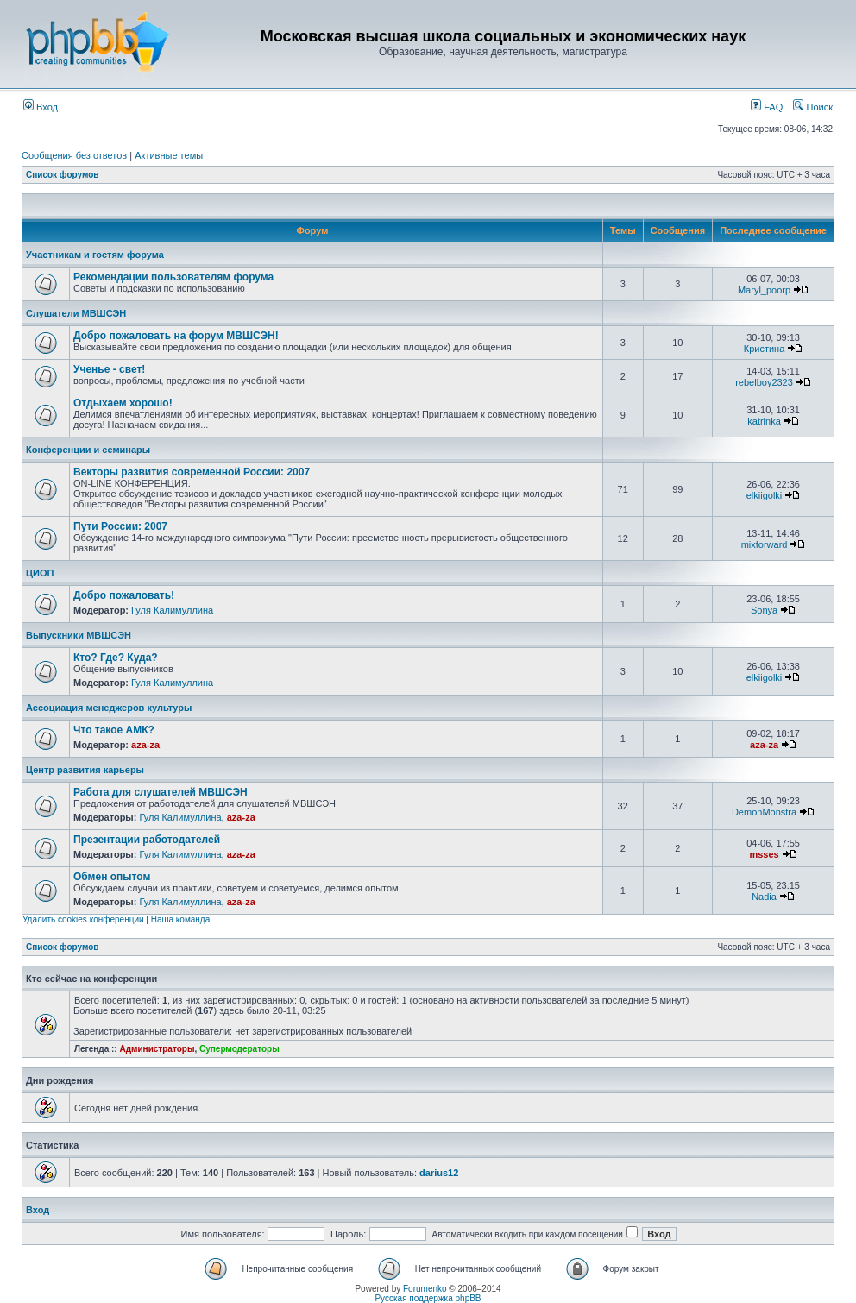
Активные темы (169, 155)
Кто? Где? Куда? (115, 658)
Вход (40, 107)
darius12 (438, 1173)
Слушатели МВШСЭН (76, 313)
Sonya (764, 610)
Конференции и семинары (88, 449)
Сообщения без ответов (74, 155)
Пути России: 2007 (120, 526)
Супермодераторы (239, 1049)
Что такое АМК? (113, 730)
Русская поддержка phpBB (427, 1298)
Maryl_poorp (764, 290)
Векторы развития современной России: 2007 (191, 472)
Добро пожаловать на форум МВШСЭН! (176, 336)
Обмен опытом (111, 877)
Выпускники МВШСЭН (78, 635)
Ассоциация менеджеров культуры (109, 707)
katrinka (764, 421)
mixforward (764, 544)
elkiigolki (764, 495)
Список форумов (62, 174)
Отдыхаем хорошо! (123, 403)
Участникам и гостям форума (95, 254)
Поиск (813, 107)
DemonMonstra (764, 812)
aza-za (145, 745)
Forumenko (425, 1289)
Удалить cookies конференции (83, 919)
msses (763, 854)
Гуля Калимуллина (172, 610)
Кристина (764, 348)
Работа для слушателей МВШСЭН (160, 792)
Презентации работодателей (146, 840)
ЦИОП (40, 573)
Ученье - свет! (109, 369)
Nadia (764, 896)
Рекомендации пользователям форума (173, 277)
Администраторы (156, 1049)
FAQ (767, 107)
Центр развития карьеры (85, 770)
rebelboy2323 (764, 382)
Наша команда (181, 919)
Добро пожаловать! (123, 595)
